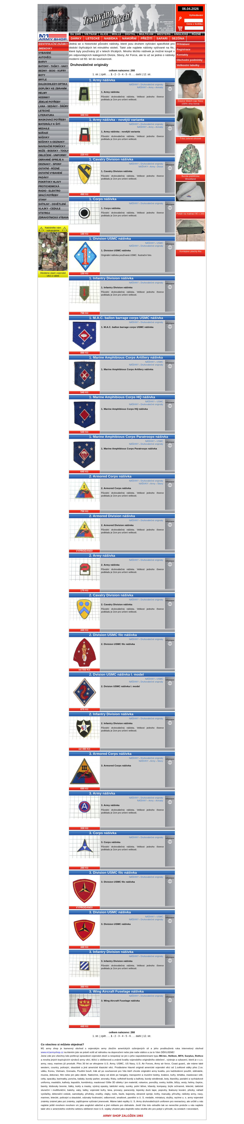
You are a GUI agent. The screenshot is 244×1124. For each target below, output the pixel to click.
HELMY (42, 93)
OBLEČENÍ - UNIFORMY (52, 155)
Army (151, 87)
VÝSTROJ (44, 213)
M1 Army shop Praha (52, 34)
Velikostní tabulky (188, 65)
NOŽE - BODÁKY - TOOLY (53, 150)
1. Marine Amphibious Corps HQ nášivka (122, 397)
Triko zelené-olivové (190, 138)
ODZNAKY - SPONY (49, 164)
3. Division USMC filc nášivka (113, 873)
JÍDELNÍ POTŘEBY (49, 101)
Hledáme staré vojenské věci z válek (53, 274)
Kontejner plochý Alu (190, 251)
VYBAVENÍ (44, 53)
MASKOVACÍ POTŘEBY (52, 119)
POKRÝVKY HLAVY (49, 182)
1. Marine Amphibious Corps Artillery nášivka (126, 357)
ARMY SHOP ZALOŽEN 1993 (123, 1115)
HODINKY (44, 97)
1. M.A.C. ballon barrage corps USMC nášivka (126, 318)
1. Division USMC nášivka (110, 239)
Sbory (160, 483)
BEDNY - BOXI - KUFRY (52, 70)
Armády (159, 87)
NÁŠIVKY (43, 137)
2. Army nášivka (102, 556)
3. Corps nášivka (102, 833)
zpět (103, 74)
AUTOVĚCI (44, 57)
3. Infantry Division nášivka (111, 952)
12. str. (147, 74)
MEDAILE (44, 128)
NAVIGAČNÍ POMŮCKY (51, 146)
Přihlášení (183, 44)
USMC (160, 243)
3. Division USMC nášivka (110, 912)
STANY (42, 199)
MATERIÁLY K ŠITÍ (49, 124)
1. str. (96, 74)
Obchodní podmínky (190, 59)
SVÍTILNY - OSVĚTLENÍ (52, 204)
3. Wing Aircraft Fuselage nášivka (116, 991)
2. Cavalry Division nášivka (111, 595)
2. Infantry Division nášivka (111, 714)
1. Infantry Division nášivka (111, 278)
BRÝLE (42, 79)
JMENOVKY (45, 48)
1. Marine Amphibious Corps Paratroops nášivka (128, 437)
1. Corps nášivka (102, 199)
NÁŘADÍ (43, 133)
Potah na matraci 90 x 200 (190, 213)
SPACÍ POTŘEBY (48, 195)
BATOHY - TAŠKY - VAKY (53, 66)
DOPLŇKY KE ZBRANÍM (52, 88)
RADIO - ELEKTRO (49, 190)
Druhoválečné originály (151, 84)
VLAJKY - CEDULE (49, 208)
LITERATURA (46, 115)
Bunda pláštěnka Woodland (190, 177)
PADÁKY (43, 177)
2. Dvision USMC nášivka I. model (116, 674)
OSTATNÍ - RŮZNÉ (49, 168)
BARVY (42, 61)
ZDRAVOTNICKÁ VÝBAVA (53, 217)
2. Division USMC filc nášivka (113, 635)
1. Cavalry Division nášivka (111, 159)
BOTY (41, 75)
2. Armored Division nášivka (112, 516)
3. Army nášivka (102, 793)
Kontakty (182, 54)
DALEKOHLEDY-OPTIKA (52, 84)
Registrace (183, 49)
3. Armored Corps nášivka (110, 754)
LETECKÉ (44, 110)
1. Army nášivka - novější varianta (116, 120)
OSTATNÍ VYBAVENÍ (50, 173)
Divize (160, 166)
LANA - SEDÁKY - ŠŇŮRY (53, 106)
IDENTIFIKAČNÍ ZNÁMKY (53, 44)
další (138, 74)
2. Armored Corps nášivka (110, 476)
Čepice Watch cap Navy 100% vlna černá (190, 102)
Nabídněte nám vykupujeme (53, 229)
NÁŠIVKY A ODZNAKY (51, 141)
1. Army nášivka (102, 80)
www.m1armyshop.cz (52, 1052)
